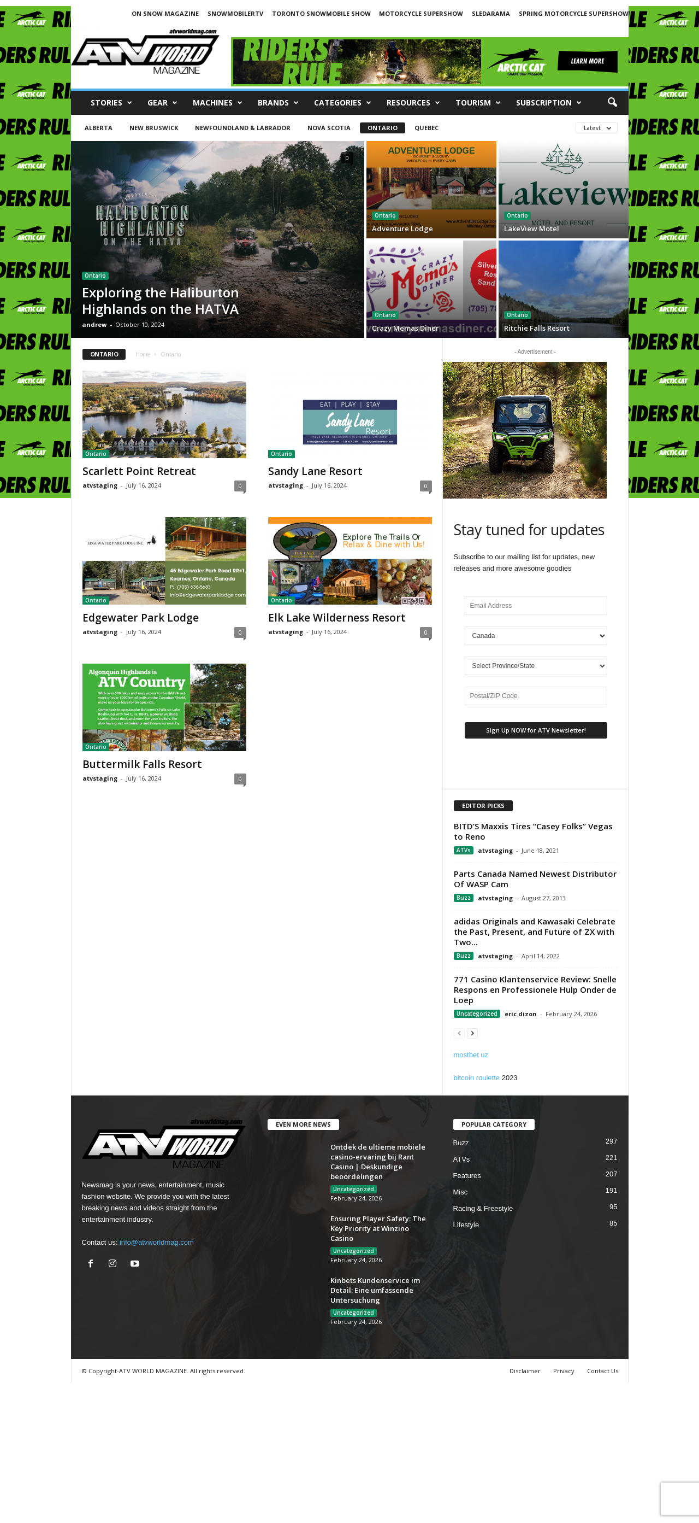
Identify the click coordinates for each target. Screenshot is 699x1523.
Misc (460, 1192)
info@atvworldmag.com (157, 1242)
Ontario (383, 128)
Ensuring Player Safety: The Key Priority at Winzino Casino (378, 1228)
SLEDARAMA (491, 13)
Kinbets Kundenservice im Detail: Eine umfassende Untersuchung (375, 1290)
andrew (94, 324)
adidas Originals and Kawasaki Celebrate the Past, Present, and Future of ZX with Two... (534, 931)
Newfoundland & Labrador (243, 128)
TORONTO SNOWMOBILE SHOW (321, 13)
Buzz (464, 897)
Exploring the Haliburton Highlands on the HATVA (160, 300)
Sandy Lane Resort (315, 471)
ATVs (464, 850)
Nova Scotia (329, 128)
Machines (217, 103)
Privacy (563, 1371)
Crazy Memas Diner (405, 328)
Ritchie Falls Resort (537, 328)
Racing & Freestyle (483, 1208)
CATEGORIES (342, 103)
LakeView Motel (531, 228)
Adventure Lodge (402, 228)
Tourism (478, 103)
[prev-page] (459, 1033)
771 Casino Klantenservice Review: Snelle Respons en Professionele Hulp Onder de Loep (535, 989)
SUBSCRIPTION (549, 103)
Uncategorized (477, 1013)
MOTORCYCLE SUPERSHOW (421, 13)
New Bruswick (153, 128)
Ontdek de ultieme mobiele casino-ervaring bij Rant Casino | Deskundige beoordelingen (377, 1161)
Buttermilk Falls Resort (142, 764)
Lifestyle (466, 1225)
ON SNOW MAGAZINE (165, 13)
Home (142, 354)
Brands (278, 103)
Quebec (426, 128)
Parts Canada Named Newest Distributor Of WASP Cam (535, 878)
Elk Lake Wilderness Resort (337, 618)
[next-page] (472, 1033)
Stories (111, 103)
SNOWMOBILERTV (235, 13)
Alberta (98, 128)
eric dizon (521, 1014)
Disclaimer (525, 1371)
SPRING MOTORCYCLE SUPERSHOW (574, 13)
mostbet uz (471, 1055)
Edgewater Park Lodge (140, 618)
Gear (162, 103)
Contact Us (602, 1371)
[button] (612, 103)
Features (467, 1175)
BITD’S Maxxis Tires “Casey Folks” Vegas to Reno (533, 831)
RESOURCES (413, 103)
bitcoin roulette (477, 1078)
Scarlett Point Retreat (139, 471)
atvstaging (99, 485)
